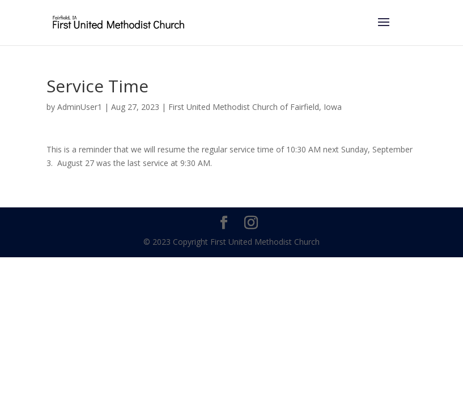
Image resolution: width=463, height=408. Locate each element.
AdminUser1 (79, 106)
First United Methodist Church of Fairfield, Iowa (255, 106)
